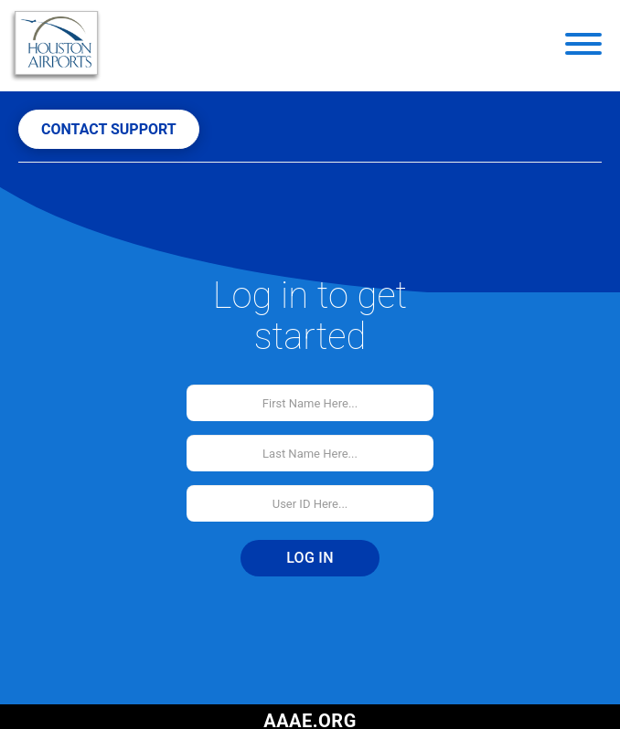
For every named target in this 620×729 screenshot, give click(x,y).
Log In (310, 557)
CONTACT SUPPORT (108, 129)
